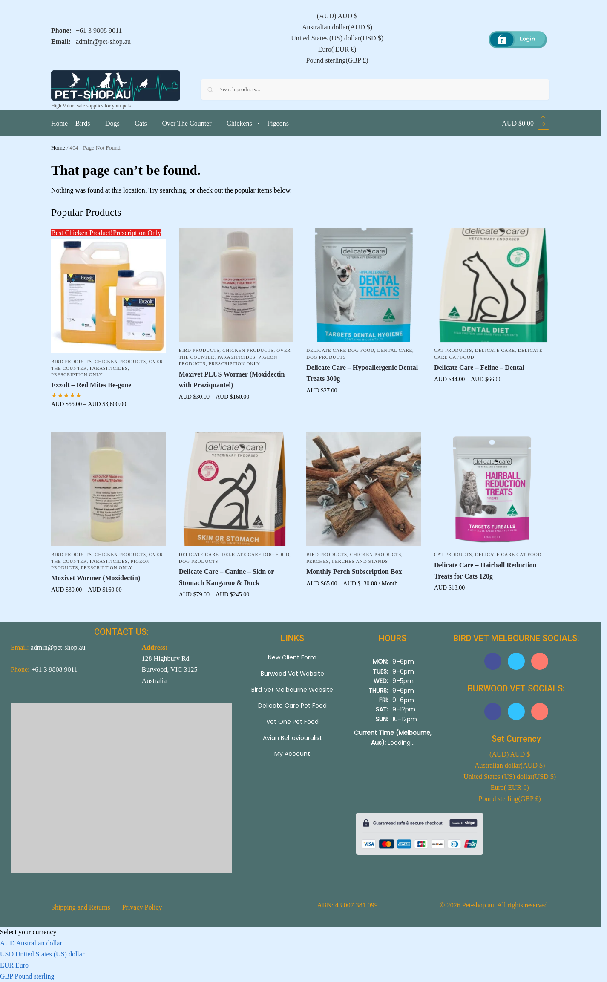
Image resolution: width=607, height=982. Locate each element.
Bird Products (71, 361)
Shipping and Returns (80, 907)
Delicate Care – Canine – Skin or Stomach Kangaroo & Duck (226, 577)
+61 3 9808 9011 (99, 30)
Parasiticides (109, 368)
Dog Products (325, 357)
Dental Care (394, 350)
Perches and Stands (360, 561)
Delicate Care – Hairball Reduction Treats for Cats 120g (485, 571)
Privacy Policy (142, 907)
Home (58, 147)
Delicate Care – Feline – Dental (479, 367)
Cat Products (453, 350)
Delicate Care (495, 350)
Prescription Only (77, 374)
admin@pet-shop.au (103, 41)
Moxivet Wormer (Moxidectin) (95, 578)
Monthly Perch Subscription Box (354, 571)
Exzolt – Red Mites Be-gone (91, 385)
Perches (317, 561)
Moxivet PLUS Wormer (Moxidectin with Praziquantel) (232, 380)
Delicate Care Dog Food (340, 350)
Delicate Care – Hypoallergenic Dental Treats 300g (362, 373)
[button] (525, 123)
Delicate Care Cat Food (508, 554)
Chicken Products (120, 361)
